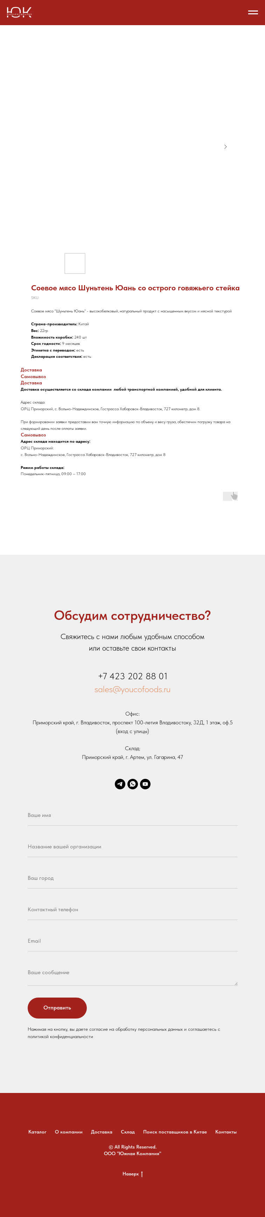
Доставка (101, 1132)
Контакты (226, 1132)
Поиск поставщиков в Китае (175, 1132)
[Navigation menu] (253, 12)
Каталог (37, 1132)
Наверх (133, 1174)
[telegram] (120, 784)
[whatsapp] (132, 784)
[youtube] (145, 784)
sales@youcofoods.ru (132, 688)
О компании (69, 1132)
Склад (128, 1132)
